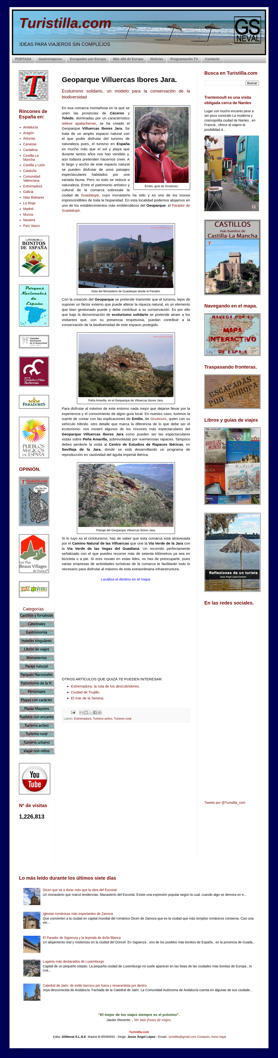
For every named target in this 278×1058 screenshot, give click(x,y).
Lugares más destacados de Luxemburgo (73, 961)
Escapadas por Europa (88, 59)
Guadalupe (90, 195)
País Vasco (31, 226)
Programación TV (184, 59)
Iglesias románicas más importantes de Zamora (78, 914)
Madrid (28, 209)
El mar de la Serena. (87, 698)
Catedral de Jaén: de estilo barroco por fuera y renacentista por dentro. (95, 985)
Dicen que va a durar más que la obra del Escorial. (80, 890)
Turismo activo (102, 718)
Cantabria (30, 150)
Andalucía (30, 127)
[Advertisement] (126, 768)
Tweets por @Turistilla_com (224, 802)
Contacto (212, 59)
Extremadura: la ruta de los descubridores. (105, 686)
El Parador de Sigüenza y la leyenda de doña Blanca (82, 938)
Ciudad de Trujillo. (85, 692)
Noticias (156, 59)
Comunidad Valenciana (31, 178)
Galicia (28, 192)
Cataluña (30, 171)
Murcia (28, 214)
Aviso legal (218, 1036)
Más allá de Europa (128, 59)
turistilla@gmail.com (183, 1036)
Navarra (29, 220)
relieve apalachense (79, 123)
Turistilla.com (65, 23)
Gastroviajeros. (50, 59)
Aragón (28, 133)
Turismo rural (122, 718)
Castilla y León (34, 165)
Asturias (29, 138)
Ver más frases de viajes (152, 1020)
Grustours (158, 419)
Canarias (30, 144)
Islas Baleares (33, 197)
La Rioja (29, 203)
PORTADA (23, 59)
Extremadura (82, 718)
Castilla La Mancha (31, 157)
